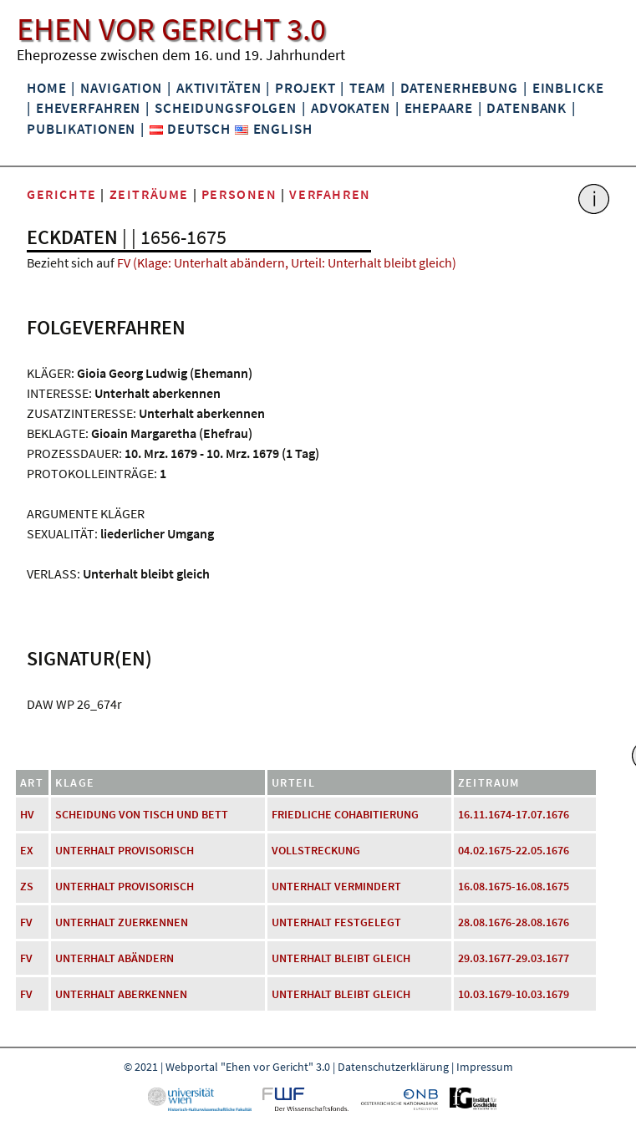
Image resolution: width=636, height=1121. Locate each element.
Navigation (121, 88)
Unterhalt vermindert (336, 886)
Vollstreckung (316, 850)
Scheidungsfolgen (226, 108)
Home (46, 88)
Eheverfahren (88, 108)
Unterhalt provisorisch (124, 850)
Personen (239, 194)
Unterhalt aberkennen (121, 993)
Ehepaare (438, 108)
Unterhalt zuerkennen (121, 922)
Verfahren (329, 194)
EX (26, 850)
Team (367, 88)
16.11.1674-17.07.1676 (513, 814)
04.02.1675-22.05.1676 (513, 850)
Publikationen (81, 129)
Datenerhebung (459, 88)
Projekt (305, 88)
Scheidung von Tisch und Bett (141, 814)
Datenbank (526, 108)
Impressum (484, 1066)
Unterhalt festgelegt (336, 922)
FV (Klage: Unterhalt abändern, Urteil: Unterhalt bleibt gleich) (286, 262)
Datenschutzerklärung (393, 1066)
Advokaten (350, 108)
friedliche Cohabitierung (345, 814)
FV (26, 922)
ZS (26, 886)
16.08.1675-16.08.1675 (513, 886)
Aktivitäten (219, 88)
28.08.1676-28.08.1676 (513, 922)
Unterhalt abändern (114, 958)
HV (27, 814)
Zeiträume (149, 194)
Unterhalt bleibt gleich (341, 958)
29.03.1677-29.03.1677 (513, 958)
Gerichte (62, 194)
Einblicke (568, 88)
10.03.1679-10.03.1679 (513, 993)
